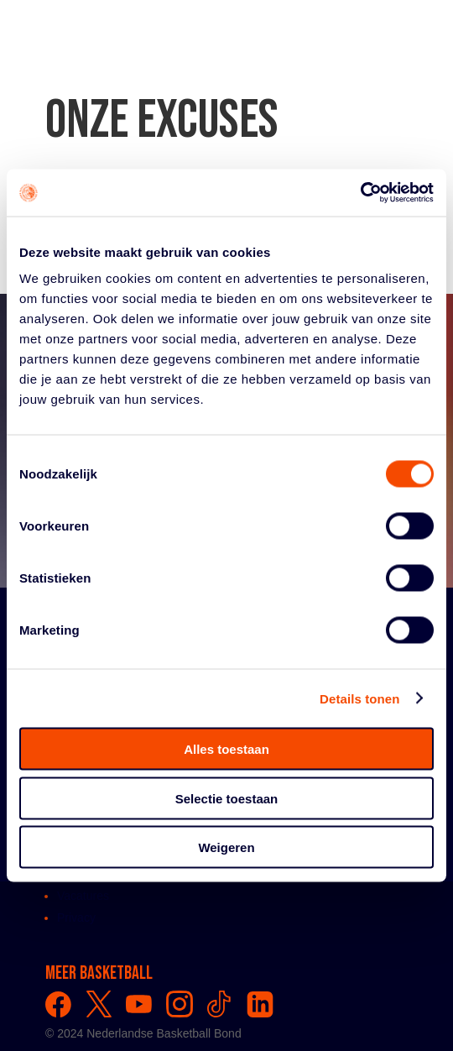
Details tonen (359, 698)
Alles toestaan (226, 749)
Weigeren (226, 847)
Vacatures (83, 895)
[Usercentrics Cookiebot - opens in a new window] (360, 193)
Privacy (76, 917)
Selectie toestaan (227, 798)
